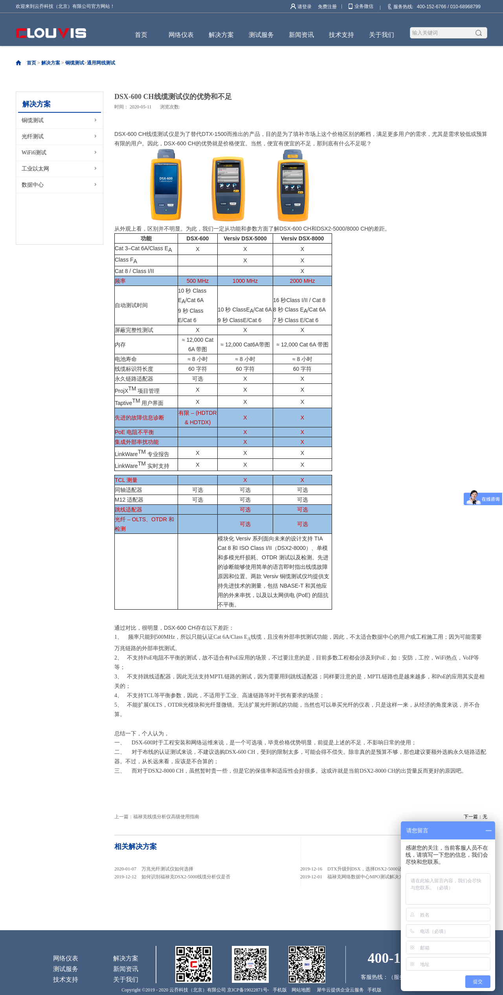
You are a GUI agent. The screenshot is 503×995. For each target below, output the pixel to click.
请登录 (304, 6)
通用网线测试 (101, 63)
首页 (141, 34)
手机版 (278, 990)
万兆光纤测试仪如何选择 (167, 869)
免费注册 (327, 6)
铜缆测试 (74, 63)
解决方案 (50, 63)
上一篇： (156, 816)
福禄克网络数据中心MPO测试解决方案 (367, 877)
